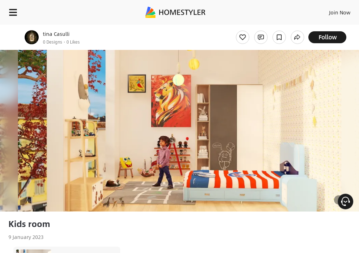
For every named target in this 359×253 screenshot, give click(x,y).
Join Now (340, 12)
